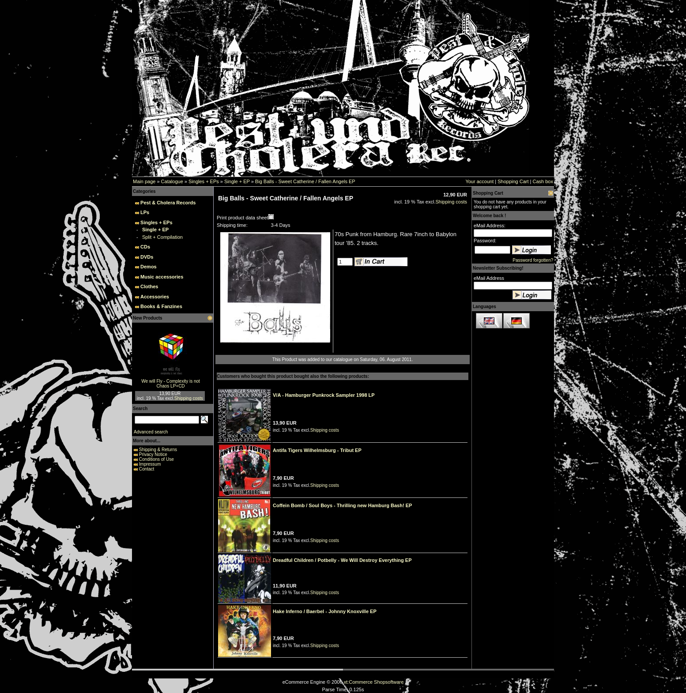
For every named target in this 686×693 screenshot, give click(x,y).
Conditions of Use (156, 459)
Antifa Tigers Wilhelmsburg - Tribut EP (317, 450)
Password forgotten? (533, 260)
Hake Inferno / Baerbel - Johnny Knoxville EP (325, 611)
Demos (148, 266)
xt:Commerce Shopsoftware (374, 682)
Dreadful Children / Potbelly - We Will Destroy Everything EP (342, 560)
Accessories (154, 296)
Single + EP (237, 181)
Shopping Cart (513, 181)
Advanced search (151, 431)
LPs (144, 212)
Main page (144, 181)
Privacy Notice (153, 454)
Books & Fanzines (161, 306)
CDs (145, 246)
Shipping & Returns (158, 449)
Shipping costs (188, 398)
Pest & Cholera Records (168, 202)
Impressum (150, 464)
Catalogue (172, 181)
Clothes (149, 286)
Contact (146, 469)
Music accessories (161, 276)
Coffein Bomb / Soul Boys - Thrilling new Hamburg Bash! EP (342, 505)
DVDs (146, 257)
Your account (479, 181)
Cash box (543, 181)
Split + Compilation (162, 237)
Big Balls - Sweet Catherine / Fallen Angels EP (305, 181)
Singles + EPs (203, 181)
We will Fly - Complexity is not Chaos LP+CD (170, 383)
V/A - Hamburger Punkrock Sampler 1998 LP (324, 395)
